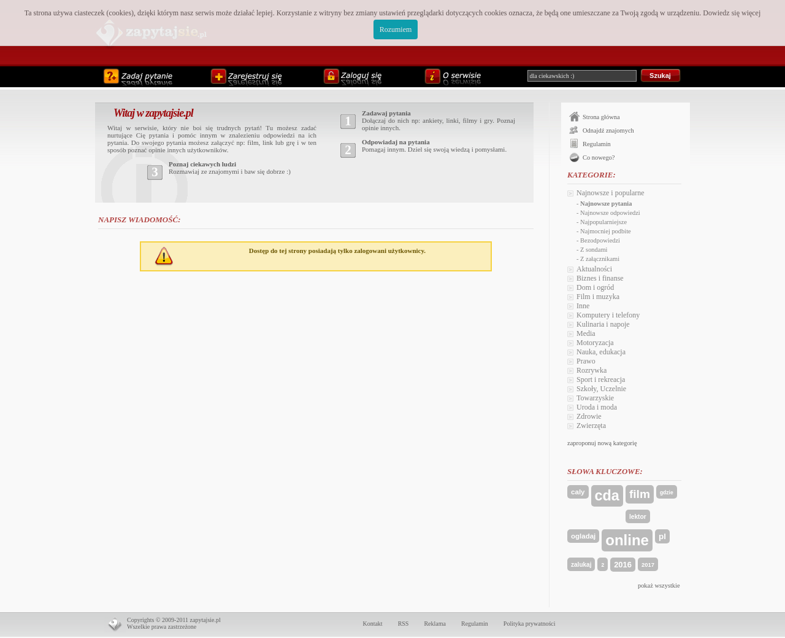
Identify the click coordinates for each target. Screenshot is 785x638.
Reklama (435, 623)
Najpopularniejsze (603, 222)
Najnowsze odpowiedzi (610, 212)
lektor (637, 516)
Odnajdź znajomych (608, 130)
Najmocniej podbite (605, 231)
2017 (647, 564)
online (627, 540)
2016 (623, 564)
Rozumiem (396, 29)
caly (578, 492)
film (639, 494)
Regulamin (597, 144)
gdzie (666, 492)
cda (607, 496)
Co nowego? (599, 157)
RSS (403, 623)
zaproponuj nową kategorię (602, 443)
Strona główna (601, 117)
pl (662, 536)
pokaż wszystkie (659, 585)
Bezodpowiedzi (600, 240)
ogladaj (583, 536)
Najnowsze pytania (606, 203)
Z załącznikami (599, 258)
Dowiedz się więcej (731, 13)
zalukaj (581, 564)
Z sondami (593, 249)
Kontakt (372, 623)
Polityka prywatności (530, 623)
